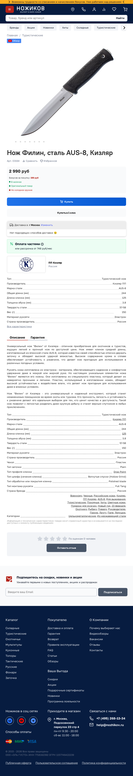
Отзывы (95, 644)
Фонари (11, 672)
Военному (76, 495)
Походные (93, 502)
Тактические (14, 661)
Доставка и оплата (60, 628)
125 (124, 433)
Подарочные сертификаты (66, 690)
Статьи (52, 655)
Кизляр (121, 495)
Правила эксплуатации (63, 644)
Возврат (53, 639)
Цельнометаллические (82, 516)
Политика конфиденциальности (104, 763)
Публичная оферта (18, 763)
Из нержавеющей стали (111, 516)
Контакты (96, 650)
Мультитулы (14, 644)
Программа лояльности (64, 701)
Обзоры (53, 661)
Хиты (103, 502)
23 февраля (118, 505)
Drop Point (120, 471)
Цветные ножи (116, 502)
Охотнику (81, 509)
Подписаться (113, 592)
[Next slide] (124, 27)
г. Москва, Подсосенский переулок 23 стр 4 (66, 723)
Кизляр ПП (119, 419)
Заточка (11, 678)
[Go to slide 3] (20, 141)
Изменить (47, 224)
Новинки (54, 696)
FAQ (50, 650)
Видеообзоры (99, 633)
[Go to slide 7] (39, 141)
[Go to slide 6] (34, 141)
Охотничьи (13, 639)
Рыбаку (92, 509)
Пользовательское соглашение (57, 763)
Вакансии (96, 639)
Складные (12, 628)
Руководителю (116, 509)
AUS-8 (101, 499)
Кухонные (12, 650)
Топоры (11, 655)
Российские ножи (104, 495)
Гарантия (54, 633)
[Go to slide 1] (11, 142)
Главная (12, 35)
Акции (52, 684)
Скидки (53, 679)
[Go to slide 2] (15, 141)
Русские (11, 667)
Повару (102, 509)
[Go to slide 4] (25, 141)
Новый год (104, 505)
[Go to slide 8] (44, 141)
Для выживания (115, 499)
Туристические (32, 35)
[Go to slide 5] (29, 141)
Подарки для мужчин (84, 505)
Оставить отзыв (66, 547)
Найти (120, 18)
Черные (87, 495)
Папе (111, 512)
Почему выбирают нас (105, 628)
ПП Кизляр (55, 262)
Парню (94, 512)
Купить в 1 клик (66, 212)
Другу (102, 512)
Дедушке (120, 512)
